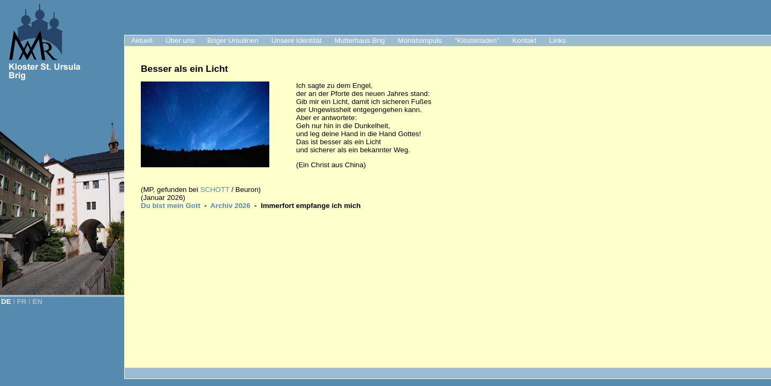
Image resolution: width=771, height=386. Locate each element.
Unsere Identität (296, 40)
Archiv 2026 (230, 206)
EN (38, 302)
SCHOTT (215, 189)
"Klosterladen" (477, 40)
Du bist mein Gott (170, 206)
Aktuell (142, 40)
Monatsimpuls (420, 40)
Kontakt (524, 40)
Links (557, 40)
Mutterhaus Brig (360, 40)
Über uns (179, 40)
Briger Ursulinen (233, 40)
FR (22, 302)
